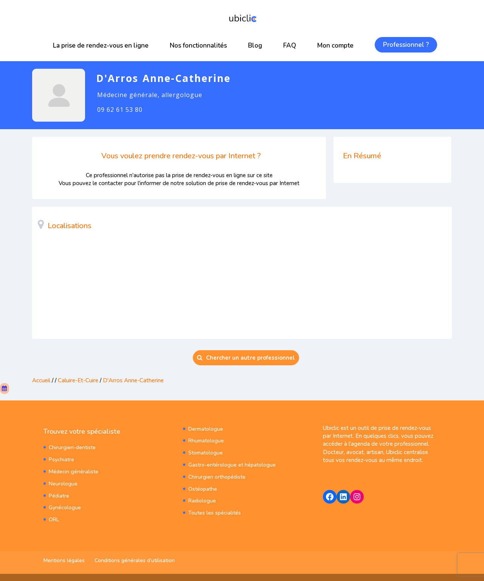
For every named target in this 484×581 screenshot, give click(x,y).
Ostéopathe (202, 486)
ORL (54, 516)
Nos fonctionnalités (198, 45)
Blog (255, 45)
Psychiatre (61, 458)
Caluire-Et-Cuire (78, 380)
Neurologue (63, 481)
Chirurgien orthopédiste (216, 474)
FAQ (289, 45)
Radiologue (201, 497)
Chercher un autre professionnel (246, 358)
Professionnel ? (406, 44)
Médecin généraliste (73, 470)
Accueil (41, 380)
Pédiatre (59, 493)
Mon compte (335, 45)
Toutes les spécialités (214, 509)
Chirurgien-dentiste (72, 446)
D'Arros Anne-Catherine (133, 380)
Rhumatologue (205, 439)
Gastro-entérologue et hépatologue (231, 463)
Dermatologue (205, 427)
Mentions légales (64, 560)
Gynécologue (65, 504)
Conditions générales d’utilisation (135, 560)
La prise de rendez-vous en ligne (101, 45)
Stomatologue (205, 451)
